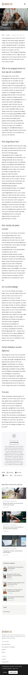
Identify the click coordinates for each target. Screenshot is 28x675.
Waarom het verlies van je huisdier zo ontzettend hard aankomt (14, 575)
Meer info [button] (15, 668)
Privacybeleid (5, 661)
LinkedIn (5, 475)
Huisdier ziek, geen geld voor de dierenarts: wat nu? (15, 583)
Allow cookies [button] (13, 672)
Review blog (6, 611)
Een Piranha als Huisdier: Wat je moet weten (16, 597)
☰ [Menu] (25, 4)
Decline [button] (5, 672)
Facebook (18, 472)
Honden (8, 35)
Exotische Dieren (6, 644)
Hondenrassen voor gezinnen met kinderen (15, 567)
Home (3, 35)
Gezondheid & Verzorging (8, 647)
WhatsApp (10, 472)
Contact (4, 659)
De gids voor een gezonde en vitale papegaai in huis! (14, 590)
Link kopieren (18, 475)
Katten (3, 652)
